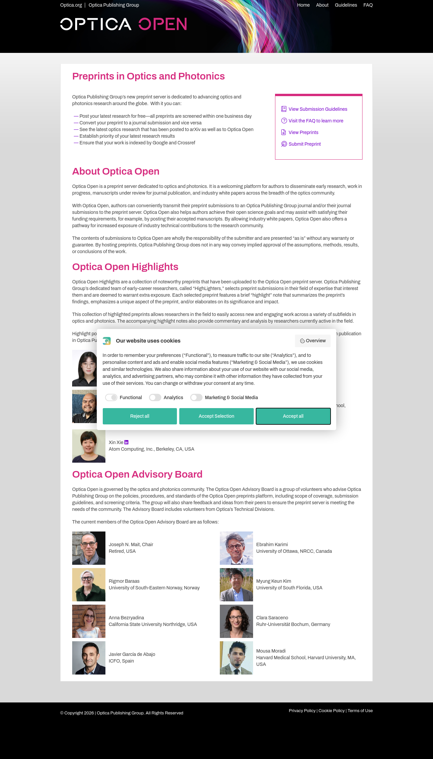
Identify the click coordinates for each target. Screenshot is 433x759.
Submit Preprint (305, 144)
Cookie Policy (332, 710)
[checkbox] (122, 397)
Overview (313, 341)
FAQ (368, 5)
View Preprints (303, 132)
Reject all (139, 416)
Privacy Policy (302, 710)
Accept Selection (216, 416)
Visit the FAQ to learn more (316, 120)
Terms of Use (360, 710)
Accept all (293, 416)
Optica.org (71, 5)
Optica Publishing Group (113, 5)
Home (303, 5)
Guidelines (346, 5)
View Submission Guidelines (318, 109)
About (322, 5)
